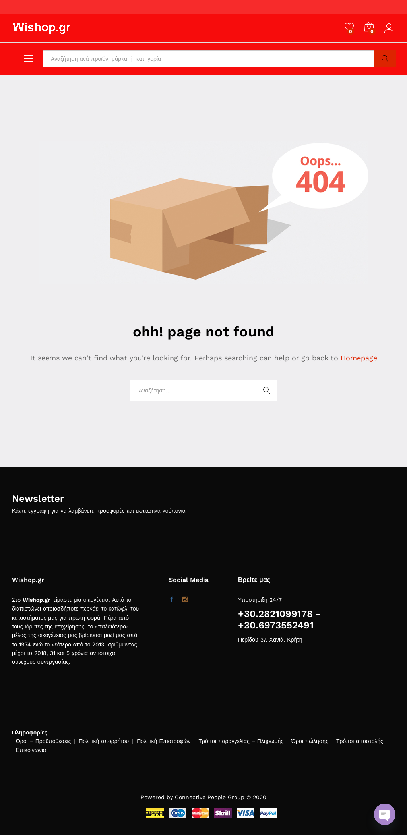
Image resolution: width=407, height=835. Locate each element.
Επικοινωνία (31, 750)
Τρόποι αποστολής (359, 741)
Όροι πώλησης (309, 741)
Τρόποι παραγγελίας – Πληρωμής (240, 741)
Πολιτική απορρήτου (104, 741)
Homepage (359, 358)
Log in (390, 28)
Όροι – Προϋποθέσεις (43, 741)
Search (385, 58)
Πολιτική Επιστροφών (163, 741)
